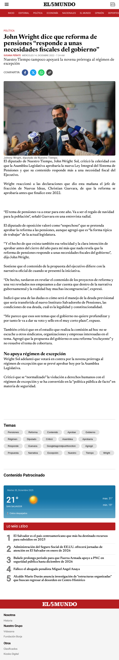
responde (13, 446)
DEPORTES (113, 13)
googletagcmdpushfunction (61, 446)
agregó (89, 446)
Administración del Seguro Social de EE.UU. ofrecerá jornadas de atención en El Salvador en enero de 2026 (57, 549)
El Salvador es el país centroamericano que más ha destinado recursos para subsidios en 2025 (60, 537)
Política (9, 30)
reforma (33, 432)
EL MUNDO (85, 13)
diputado (31, 439)
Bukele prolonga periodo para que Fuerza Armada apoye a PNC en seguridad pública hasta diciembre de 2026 (58, 560)
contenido (52, 432)
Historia (8, 620)
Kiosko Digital (11, 653)
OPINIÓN (99, 13)
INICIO (11, 13)
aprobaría (87, 439)
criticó (49, 439)
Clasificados (10, 648)
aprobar (72, 432)
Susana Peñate (12, 55)
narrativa (33, 453)
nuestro (72, 453)
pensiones (13, 432)
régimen (12, 439)
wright (106, 453)
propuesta (13, 453)
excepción (52, 453)
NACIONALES (69, 13)
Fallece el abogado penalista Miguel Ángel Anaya (46, 569)
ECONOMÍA (52, 13)
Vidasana (9, 631)
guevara (32, 446)
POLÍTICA (38, 13)
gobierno (90, 432)
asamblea (67, 439)
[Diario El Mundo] (59, 6)
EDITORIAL (24, 13)
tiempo (90, 453)
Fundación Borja (13, 636)
